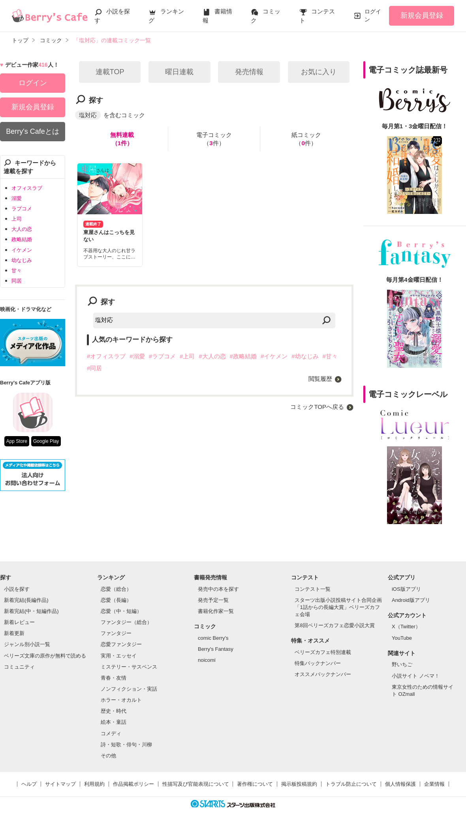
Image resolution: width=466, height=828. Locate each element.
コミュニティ (19, 667)
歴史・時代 (113, 711)
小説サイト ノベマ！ (416, 676)
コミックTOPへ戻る (317, 406)
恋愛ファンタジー (121, 644)
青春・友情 (113, 678)
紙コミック (306, 139)
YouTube (402, 638)
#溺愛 (137, 356)
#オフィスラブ (106, 356)
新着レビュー (19, 622)
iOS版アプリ (406, 589)
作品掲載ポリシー (133, 784)
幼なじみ (21, 260)
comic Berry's (213, 638)
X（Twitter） (406, 626)
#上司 (187, 356)
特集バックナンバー (318, 663)
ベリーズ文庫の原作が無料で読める (45, 656)
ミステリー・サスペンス (129, 667)
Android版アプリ (411, 600)
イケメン (21, 250)
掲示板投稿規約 (299, 784)
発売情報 (249, 72)
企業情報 (434, 784)
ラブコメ (21, 209)
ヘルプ (29, 784)
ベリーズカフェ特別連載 (323, 652)
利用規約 (94, 784)
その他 (108, 756)
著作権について (255, 784)
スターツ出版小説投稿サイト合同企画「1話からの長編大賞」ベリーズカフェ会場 (338, 607)
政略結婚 (21, 239)
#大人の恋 (212, 356)
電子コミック (214, 139)
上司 (16, 219)
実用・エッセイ (119, 656)
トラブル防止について (351, 784)
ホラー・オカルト (121, 700)
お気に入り (318, 72)
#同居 (94, 368)
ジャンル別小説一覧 (27, 644)
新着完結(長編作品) (26, 600)
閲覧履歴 (320, 378)
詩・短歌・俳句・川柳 (126, 744)
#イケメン (274, 356)
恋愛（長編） (116, 600)
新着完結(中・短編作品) (31, 611)
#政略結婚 (243, 356)
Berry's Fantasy (215, 649)
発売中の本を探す (218, 589)
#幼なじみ (304, 356)
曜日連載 (179, 72)
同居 (16, 281)
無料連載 (122, 139)
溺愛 (16, 198)
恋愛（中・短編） (121, 611)
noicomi (207, 660)
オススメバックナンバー (323, 674)
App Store (16, 441)
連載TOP (110, 72)
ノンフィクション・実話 (129, 689)
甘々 (16, 271)
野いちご (402, 664)
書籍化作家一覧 (216, 611)
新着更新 (14, 633)
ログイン (373, 15)
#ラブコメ (162, 356)
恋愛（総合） (116, 589)
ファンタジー (116, 633)
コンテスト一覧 (313, 589)
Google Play (46, 441)
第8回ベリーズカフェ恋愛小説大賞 (334, 625)
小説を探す (17, 589)
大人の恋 (21, 229)
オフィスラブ (26, 188)
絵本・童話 (113, 722)
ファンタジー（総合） (126, 622)
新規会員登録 (421, 15)
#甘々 (330, 356)
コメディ (111, 733)
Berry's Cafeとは (32, 131)
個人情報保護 (400, 784)
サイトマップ (60, 784)
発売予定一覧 (213, 600)
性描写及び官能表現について (195, 784)
